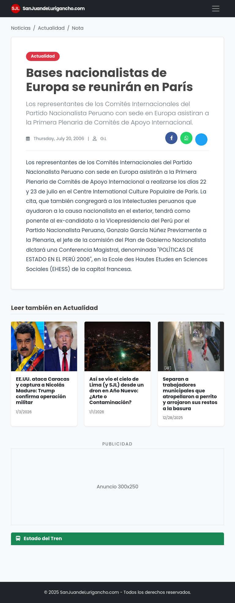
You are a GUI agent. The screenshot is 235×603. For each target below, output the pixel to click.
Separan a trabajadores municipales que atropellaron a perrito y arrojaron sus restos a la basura (190, 394)
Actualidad (51, 28)
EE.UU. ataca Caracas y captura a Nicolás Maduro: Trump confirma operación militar (42, 391)
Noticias (21, 28)
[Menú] (215, 8)
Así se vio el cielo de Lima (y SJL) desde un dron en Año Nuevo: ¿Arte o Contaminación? (116, 391)
